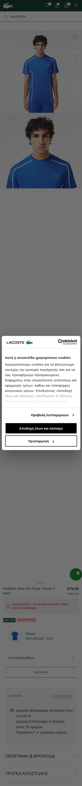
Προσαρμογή (41, 441)
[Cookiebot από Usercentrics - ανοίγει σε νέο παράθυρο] (58, 342)
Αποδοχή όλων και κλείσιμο (41, 428)
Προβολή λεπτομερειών (50, 415)
